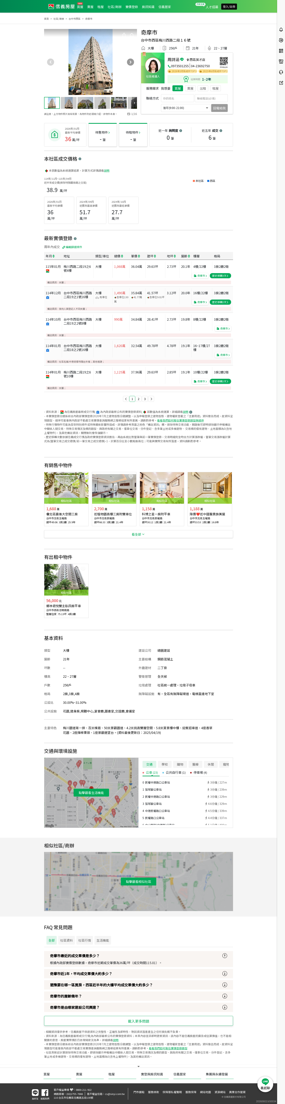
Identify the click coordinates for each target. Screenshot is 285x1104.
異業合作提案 (237, 1092)
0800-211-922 (84, 1090)
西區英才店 (197, 59)
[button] (126, 399)
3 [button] (145, 399)
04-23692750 (200, 65)
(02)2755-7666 (75, 1094)
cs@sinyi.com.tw (115, 1094)
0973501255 (180, 65)
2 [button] (138, 399)
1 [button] (132, 399)
